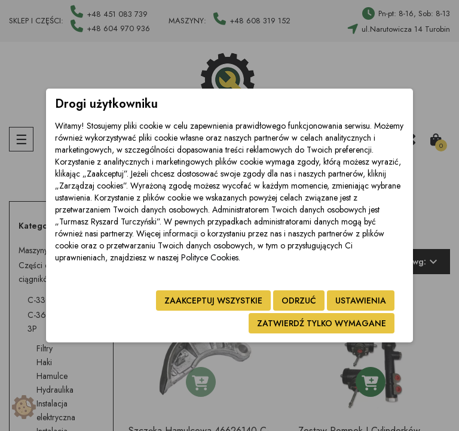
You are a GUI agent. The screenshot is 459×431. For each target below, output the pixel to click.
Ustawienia (360, 300)
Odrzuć (298, 300)
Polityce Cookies (209, 257)
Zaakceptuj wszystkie (213, 300)
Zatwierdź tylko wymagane (321, 323)
